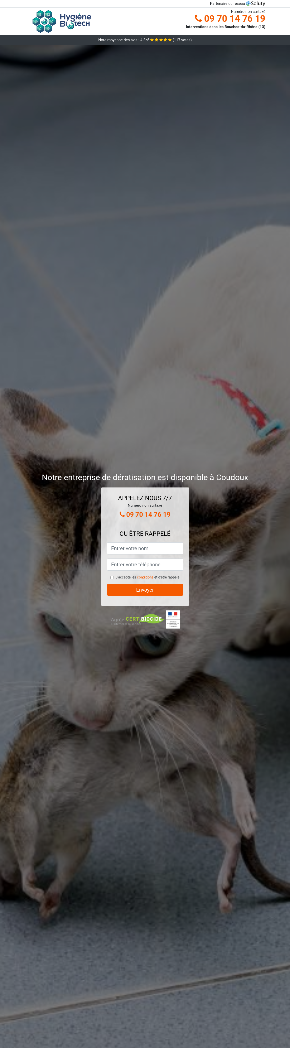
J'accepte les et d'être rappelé (147, 577)
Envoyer (145, 590)
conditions (145, 577)
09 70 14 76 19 (230, 18)
